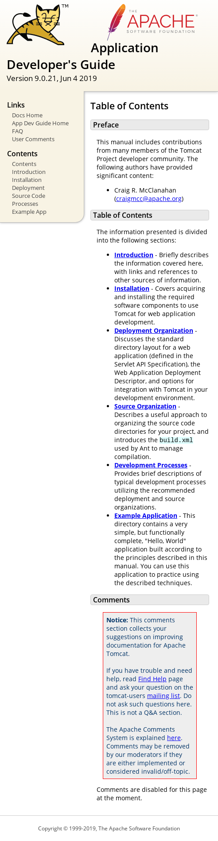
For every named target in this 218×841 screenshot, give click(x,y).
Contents (24, 164)
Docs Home (27, 115)
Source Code (28, 196)
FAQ (17, 131)
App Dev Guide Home (40, 123)
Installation (27, 180)
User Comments (33, 139)
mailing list (163, 695)
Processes (25, 204)
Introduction (29, 172)
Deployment (28, 188)
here (174, 737)
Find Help (152, 679)
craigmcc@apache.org (149, 198)
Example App (29, 212)
